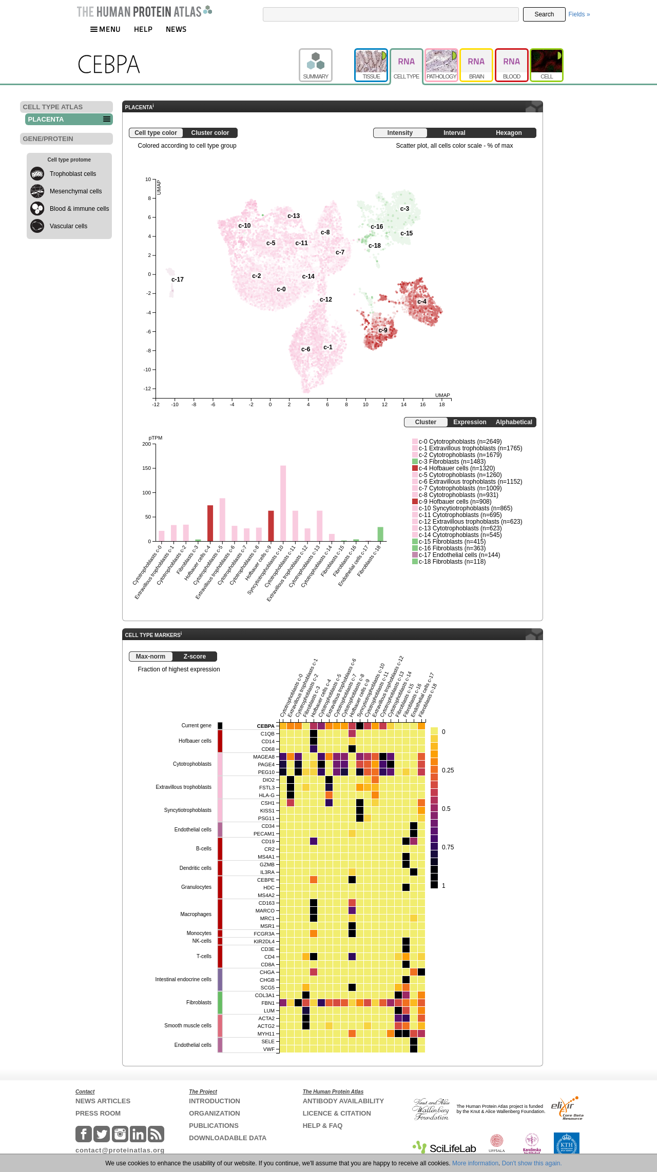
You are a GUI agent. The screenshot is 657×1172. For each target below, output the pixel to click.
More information (475, 1163)
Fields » (579, 14)
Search (544, 14)
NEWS (176, 29)
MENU (105, 29)
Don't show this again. (532, 1163)
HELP (143, 29)
